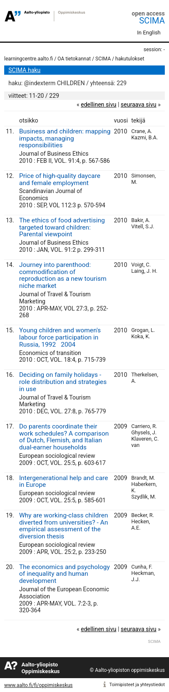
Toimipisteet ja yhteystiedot (137, 684)
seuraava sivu (138, 104)
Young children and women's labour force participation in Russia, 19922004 (59, 337)
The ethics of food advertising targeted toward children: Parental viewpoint (62, 227)
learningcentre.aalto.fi (28, 59)
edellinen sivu (98, 104)
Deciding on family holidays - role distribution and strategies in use (62, 382)
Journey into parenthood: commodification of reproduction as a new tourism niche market (62, 275)
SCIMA (152, 21)
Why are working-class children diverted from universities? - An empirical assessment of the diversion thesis (63, 526)
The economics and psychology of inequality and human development (64, 574)
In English (149, 32)
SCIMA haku (24, 70)
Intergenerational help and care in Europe (63, 481)
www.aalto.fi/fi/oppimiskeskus (38, 685)
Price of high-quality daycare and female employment (59, 179)
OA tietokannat (74, 59)
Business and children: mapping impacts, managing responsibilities (65, 138)
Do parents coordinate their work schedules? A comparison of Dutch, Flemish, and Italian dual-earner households (63, 437)
